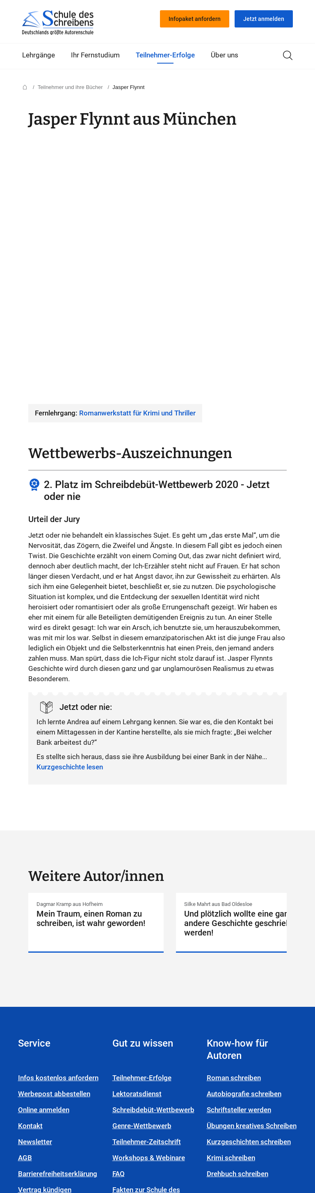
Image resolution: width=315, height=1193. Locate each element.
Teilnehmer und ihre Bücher (70, 87)
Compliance (74, 1138)
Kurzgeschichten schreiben (237, 975)
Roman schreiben (238, 896)
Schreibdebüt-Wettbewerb (157, 928)
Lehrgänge (38, 55)
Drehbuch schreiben (241, 1012)
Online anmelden (47, 928)
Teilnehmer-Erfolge (165, 55)
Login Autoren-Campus (68, 1024)
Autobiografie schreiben (248, 912)
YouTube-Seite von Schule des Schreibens (171, 1157)
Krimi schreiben (235, 996)
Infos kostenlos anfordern (62, 896)
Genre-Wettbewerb (146, 944)
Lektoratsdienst (141, 912)
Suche (287, 55)
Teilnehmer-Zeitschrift (150, 960)
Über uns (224, 55)
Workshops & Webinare (152, 976)
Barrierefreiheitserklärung (61, 992)
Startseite (58, 22)
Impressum (120, 1138)
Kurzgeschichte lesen (70, 508)
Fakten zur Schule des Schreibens (150, 1013)
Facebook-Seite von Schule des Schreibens (190, 1157)
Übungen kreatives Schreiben (239, 949)
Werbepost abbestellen (58, 912)
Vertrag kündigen (48, 1008)
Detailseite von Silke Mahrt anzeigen (243, 702)
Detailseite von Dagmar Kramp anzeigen (96, 702)
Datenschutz (167, 1138)
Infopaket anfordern (195, 19)
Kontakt (34, 944)
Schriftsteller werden (243, 928)
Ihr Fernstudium (95, 55)
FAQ (122, 992)
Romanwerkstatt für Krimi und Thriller (137, 155)
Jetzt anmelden (263, 19)
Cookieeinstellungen (228, 1138)
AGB (29, 976)
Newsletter (39, 960)
